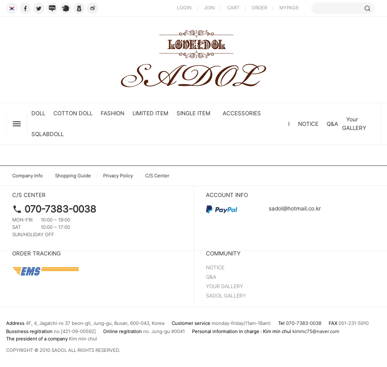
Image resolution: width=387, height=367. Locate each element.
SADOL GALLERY (226, 296)
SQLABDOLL (47, 134)
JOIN (209, 8)
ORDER (259, 8)
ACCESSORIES (242, 113)
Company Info (27, 176)
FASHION (112, 113)
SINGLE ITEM (193, 113)
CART (233, 8)
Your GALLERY (354, 123)
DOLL (38, 113)
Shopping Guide (73, 176)
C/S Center (157, 176)
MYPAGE (289, 8)
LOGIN (184, 8)
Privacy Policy (118, 176)
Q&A (332, 124)
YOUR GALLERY (224, 286)
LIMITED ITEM (150, 113)
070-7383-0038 (60, 209)
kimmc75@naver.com (315, 331)
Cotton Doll (73, 113)
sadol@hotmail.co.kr (263, 208)
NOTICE (308, 124)
